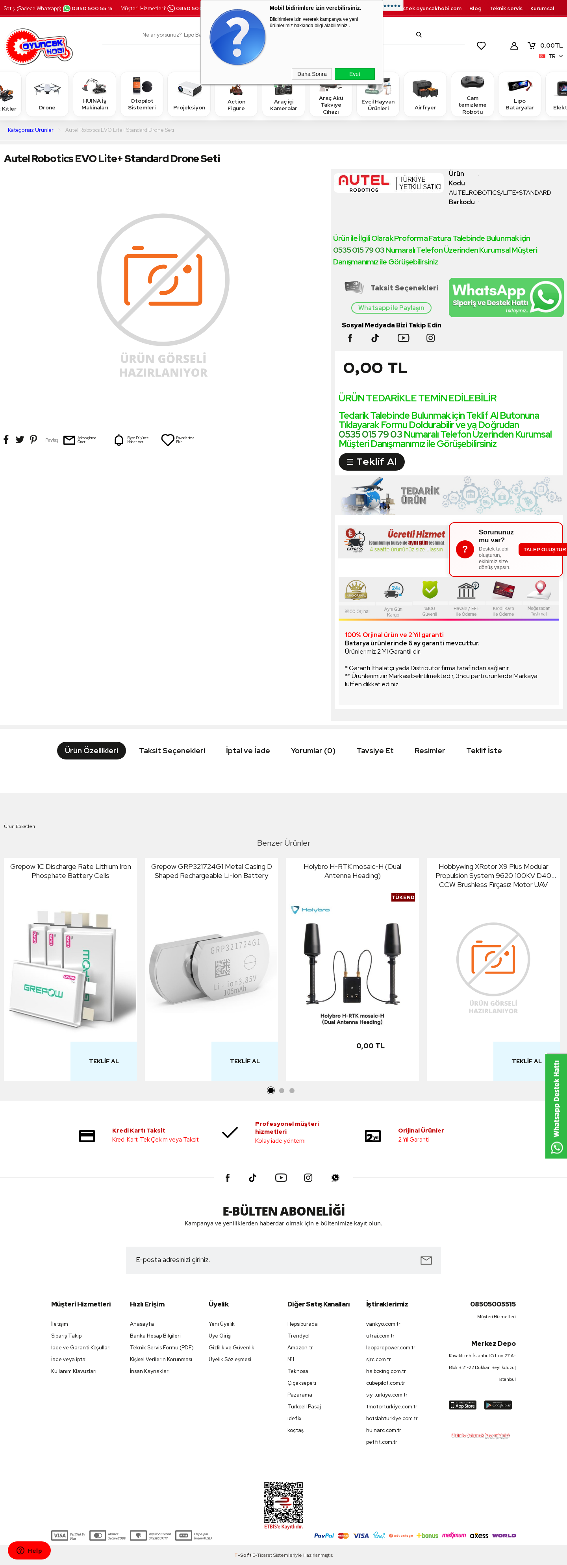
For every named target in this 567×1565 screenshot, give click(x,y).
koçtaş (295, 1430)
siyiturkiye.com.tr (387, 1394)
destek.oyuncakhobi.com (428, 8)
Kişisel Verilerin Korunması (161, 1359)
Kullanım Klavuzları (73, 1371)
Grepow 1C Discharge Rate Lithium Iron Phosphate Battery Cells (70, 871)
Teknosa (297, 1371)
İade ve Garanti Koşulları (81, 1347)
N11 (290, 1359)
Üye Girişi (220, 1335)
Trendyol (298, 1335)
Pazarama (299, 1394)
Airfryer (425, 94)
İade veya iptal (69, 1359)
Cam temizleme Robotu (472, 94)
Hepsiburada (302, 1324)
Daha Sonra (312, 74)
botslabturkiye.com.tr (392, 1418)
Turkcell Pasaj (304, 1406)
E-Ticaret (262, 1555)
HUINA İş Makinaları (94, 94)
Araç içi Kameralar (283, 94)
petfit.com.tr (381, 1442)
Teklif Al (104, 1061)
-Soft (243, 1555)
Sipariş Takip (66, 1335)
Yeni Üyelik (222, 1324)
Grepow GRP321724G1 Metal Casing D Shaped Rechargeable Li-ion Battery (211, 871)
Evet (354, 74)
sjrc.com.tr (378, 1359)
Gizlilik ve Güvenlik (231, 1347)
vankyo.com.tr (383, 1324)
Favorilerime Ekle (178, 440)
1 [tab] (271, 1091)
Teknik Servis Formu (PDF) (162, 1347)
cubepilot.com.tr (385, 1383)
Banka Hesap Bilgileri (155, 1335)
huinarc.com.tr (383, 1430)
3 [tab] (292, 1091)
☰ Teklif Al (371, 462)
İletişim (59, 1324)
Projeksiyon (189, 94)
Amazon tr (300, 1347)
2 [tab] (281, 1091)
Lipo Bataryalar (520, 94)
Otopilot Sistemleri (142, 94)
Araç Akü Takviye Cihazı (331, 94)
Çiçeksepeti (301, 1383)
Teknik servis (506, 8)
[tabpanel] (70, 971)
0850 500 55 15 (87, 8)
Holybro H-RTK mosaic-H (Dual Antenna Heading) (352, 871)
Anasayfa (142, 1324)
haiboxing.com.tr (386, 1371)
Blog (475, 8)
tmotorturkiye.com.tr (391, 1406)
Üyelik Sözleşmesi (230, 1359)
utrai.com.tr (380, 1335)
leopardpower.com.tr (390, 1347)
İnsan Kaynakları (150, 1371)
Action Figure (236, 94)
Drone (47, 94)
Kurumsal (542, 8)
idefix (294, 1418)
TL (545, 45)
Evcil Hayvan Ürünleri (378, 94)
